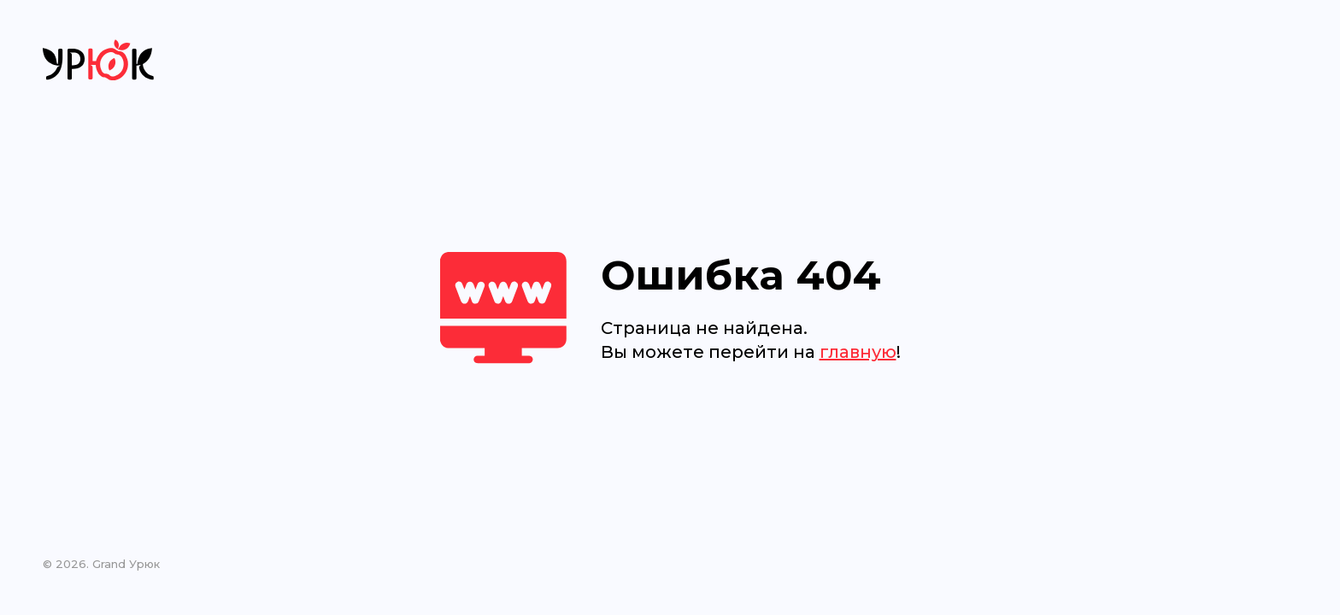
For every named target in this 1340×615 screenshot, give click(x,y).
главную (858, 352)
